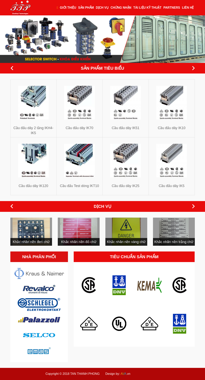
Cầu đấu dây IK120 (33, 186)
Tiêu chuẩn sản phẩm (134, 256)
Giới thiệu (68, 7)
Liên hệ (188, 7)
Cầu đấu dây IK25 (125, 186)
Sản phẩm (86, 7)
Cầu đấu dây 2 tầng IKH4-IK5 (33, 130)
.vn (125, 373)
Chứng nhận (121, 7)
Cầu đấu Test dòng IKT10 (79, 186)
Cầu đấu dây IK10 (171, 128)
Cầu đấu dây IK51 (125, 128)
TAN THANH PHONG (85, 373)
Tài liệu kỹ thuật (147, 7)
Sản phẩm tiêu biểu (102, 68)
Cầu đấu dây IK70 (79, 128)
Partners (171, 7)
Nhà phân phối (39, 256)
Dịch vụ (102, 7)
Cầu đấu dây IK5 (171, 186)
